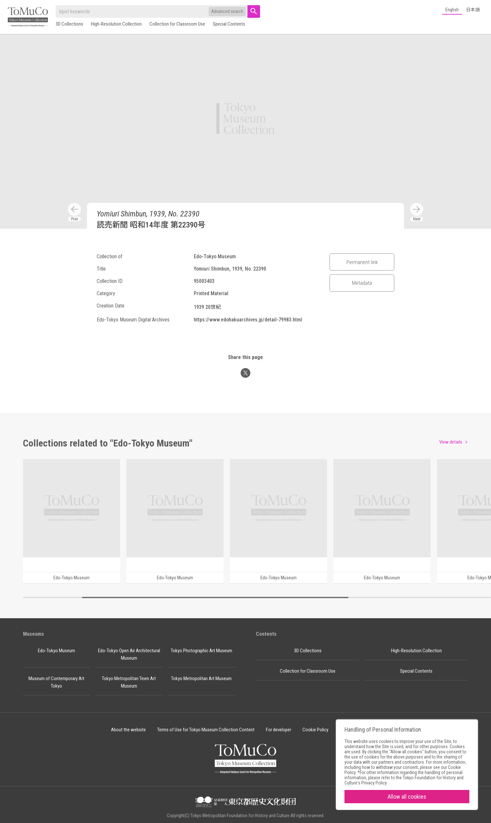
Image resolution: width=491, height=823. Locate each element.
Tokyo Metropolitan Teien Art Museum (129, 682)
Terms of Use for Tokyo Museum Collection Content (206, 730)
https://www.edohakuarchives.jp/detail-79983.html (248, 320)
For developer (278, 730)
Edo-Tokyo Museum (56, 651)
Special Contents (229, 24)
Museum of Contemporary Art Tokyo (56, 682)
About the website (128, 730)
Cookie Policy (315, 730)
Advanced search (227, 11)
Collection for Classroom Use (177, 24)
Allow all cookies (406, 796)
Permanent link (362, 262)
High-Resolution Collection (116, 24)
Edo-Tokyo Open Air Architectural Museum (129, 654)
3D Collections (69, 24)
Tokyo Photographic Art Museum (201, 651)
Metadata (362, 283)
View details (450, 442)
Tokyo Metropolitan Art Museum (201, 678)
